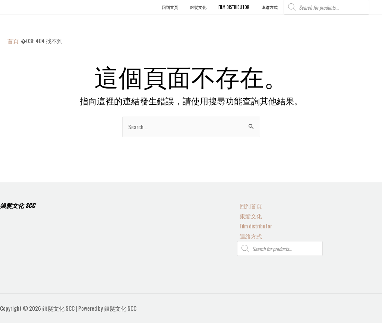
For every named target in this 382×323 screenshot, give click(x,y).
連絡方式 (248, 235)
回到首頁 (248, 204)
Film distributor (254, 225)
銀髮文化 (248, 214)
